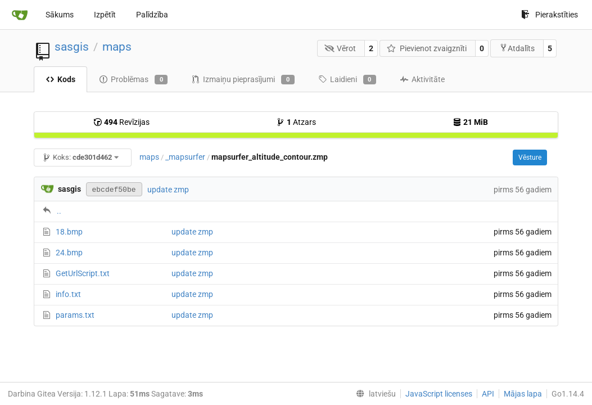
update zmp (168, 189)
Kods (60, 79)
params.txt (75, 315)
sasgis (72, 46)
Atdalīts (517, 48)
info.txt (68, 294)
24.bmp (69, 252)
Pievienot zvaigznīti (427, 48)
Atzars (296, 122)
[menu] (373, 393)
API (488, 393)
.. (59, 210)
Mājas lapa (523, 393)
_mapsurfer (185, 156)
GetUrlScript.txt (83, 273)
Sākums (60, 14)
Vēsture (529, 157)
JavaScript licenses (438, 393)
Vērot (340, 48)
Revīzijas (121, 122)
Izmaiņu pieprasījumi (242, 80)
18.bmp (69, 231)
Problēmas (133, 80)
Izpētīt (105, 14)
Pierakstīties (550, 14)
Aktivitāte (422, 79)
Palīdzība (152, 14)
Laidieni (347, 80)
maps (117, 46)
